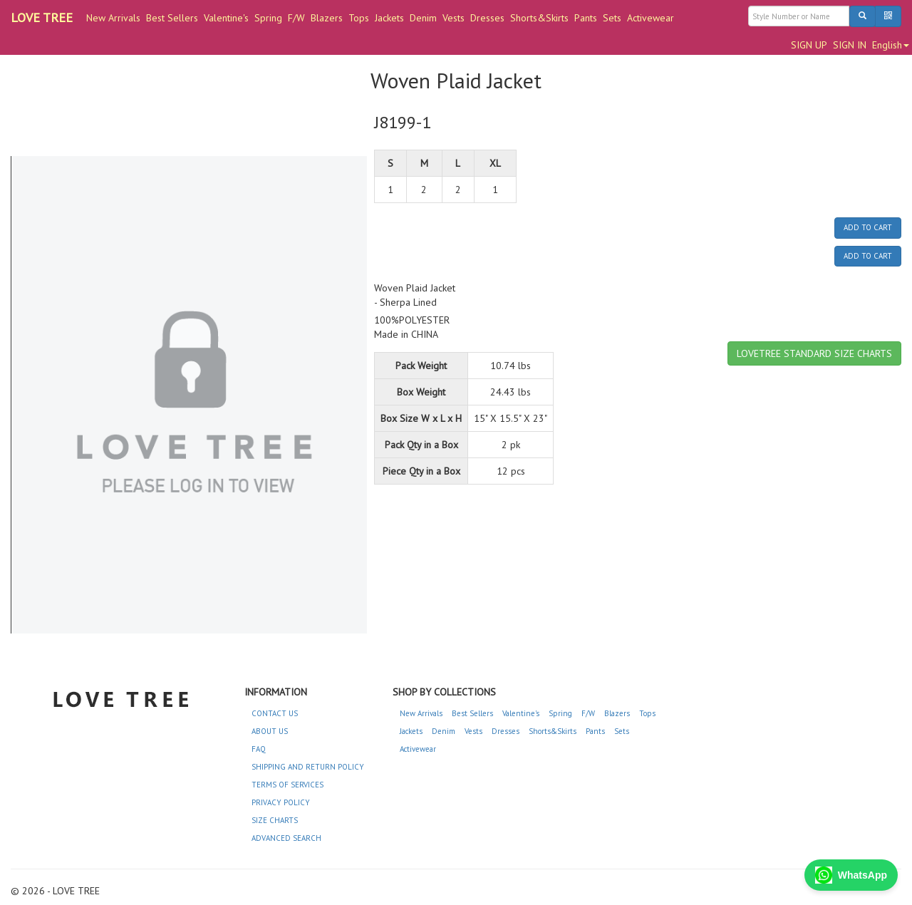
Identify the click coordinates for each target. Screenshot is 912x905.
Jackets (389, 17)
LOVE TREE (42, 17)
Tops (358, 17)
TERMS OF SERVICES (287, 785)
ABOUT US (270, 731)
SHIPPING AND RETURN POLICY (308, 767)
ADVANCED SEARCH (286, 838)
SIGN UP (809, 44)
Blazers (327, 17)
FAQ (259, 749)
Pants (585, 17)
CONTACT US (275, 713)
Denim (423, 17)
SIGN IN (849, 44)
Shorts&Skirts (539, 17)
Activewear (650, 17)
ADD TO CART (868, 227)
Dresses (487, 17)
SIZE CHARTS (275, 820)
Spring (268, 17)
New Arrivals (113, 17)
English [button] (890, 44)
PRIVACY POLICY (281, 802)
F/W (296, 17)
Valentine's (226, 17)
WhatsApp (851, 875)
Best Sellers (172, 17)
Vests (453, 17)
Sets (612, 17)
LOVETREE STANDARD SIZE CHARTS (814, 353)
